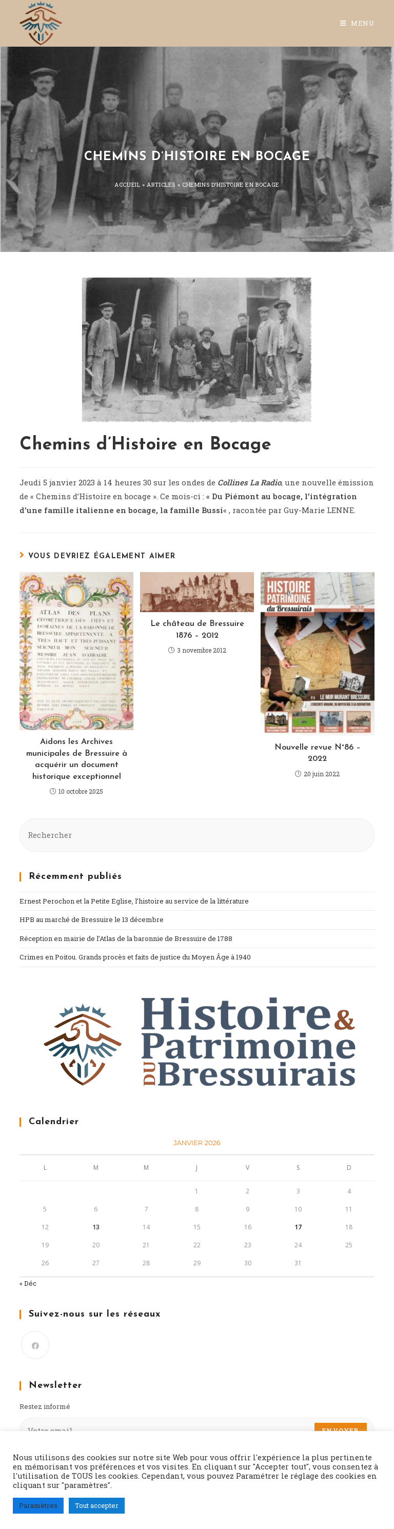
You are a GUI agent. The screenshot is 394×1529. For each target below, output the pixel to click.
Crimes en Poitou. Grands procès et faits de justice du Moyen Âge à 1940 (135, 957)
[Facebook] (35, 1345)
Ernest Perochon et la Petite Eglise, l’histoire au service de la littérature (134, 901)
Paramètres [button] (38, 1505)
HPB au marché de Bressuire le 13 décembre (91, 919)
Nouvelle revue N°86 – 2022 (317, 753)
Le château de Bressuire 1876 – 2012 (197, 629)
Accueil (127, 184)
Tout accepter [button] (97, 1505)
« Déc (27, 1283)
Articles (161, 184)
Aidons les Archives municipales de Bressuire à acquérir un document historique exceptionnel (76, 759)
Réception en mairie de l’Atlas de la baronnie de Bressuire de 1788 (125, 938)
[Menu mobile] (357, 23)
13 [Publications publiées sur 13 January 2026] (96, 1227)
